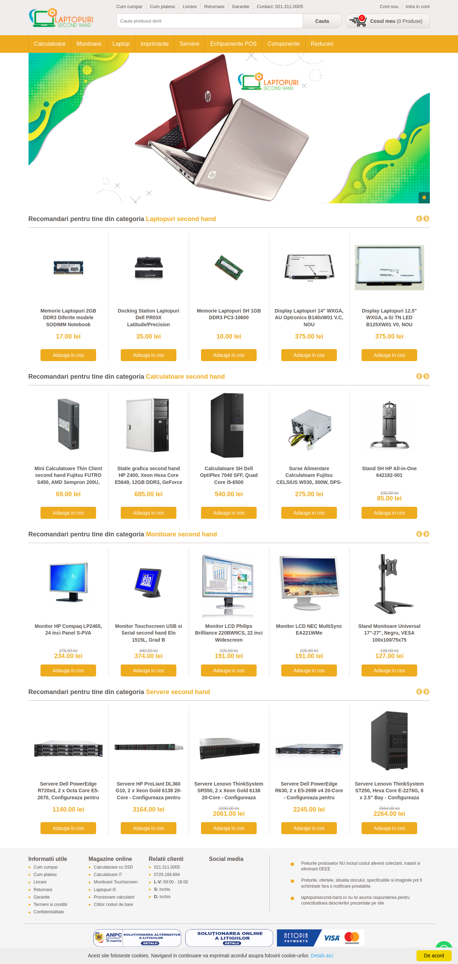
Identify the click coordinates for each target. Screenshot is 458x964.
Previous (419, 218)
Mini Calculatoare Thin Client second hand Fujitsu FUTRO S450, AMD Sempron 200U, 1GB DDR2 (68, 479)
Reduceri (322, 44)
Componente (284, 44)
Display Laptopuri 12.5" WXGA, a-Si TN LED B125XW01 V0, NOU (389, 317)
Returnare (214, 6)
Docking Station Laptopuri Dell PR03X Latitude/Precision (149, 317)
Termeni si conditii (50, 904)
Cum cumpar (130, 6)
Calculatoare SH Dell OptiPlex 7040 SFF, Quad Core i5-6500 (229, 475)
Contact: (266, 6)
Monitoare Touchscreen (116, 882)
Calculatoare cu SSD (113, 867)
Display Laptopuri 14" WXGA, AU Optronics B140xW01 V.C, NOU (309, 317)
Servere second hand (178, 691)
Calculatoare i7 (108, 874)
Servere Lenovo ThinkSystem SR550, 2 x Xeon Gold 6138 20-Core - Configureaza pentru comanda (228, 794)
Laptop (121, 44)
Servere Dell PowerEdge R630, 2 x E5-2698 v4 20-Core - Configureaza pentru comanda (309, 794)
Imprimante (154, 44)
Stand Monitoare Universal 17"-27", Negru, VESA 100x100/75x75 (389, 633)
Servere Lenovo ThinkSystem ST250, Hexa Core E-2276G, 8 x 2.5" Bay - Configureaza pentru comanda (389, 794)
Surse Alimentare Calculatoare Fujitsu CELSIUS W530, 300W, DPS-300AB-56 (309, 479)
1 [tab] (424, 197)
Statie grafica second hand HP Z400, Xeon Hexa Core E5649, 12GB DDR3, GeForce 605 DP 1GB (148, 479)
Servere (189, 44)
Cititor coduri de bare (113, 904)
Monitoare (88, 44)
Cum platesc (162, 6)
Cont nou (389, 6)
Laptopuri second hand (181, 218)
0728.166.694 (167, 874)
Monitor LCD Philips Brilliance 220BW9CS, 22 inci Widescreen (229, 633)
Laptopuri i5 (105, 889)
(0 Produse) (396, 21)
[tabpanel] (229, 128)
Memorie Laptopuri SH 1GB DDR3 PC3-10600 (229, 314)
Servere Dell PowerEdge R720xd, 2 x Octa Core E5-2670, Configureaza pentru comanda (68, 794)
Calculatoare (50, 44)
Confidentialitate (49, 912)
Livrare (190, 6)
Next (426, 218)
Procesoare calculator (114, 897)
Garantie (241, 6)
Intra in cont (418, 6)
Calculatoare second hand (185, 376)
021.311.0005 (289, 6)
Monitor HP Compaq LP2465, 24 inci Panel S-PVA (68, 629)
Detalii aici (322, 955)
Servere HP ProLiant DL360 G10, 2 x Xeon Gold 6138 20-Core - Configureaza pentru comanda (149, 794)
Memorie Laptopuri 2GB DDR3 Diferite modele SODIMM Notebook (68, 317)
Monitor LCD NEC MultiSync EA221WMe (309, 629)
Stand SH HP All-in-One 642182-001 (389, 472)
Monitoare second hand (181, 534)
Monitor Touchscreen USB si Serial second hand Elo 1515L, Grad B (148, 633)
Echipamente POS (233, 44)
